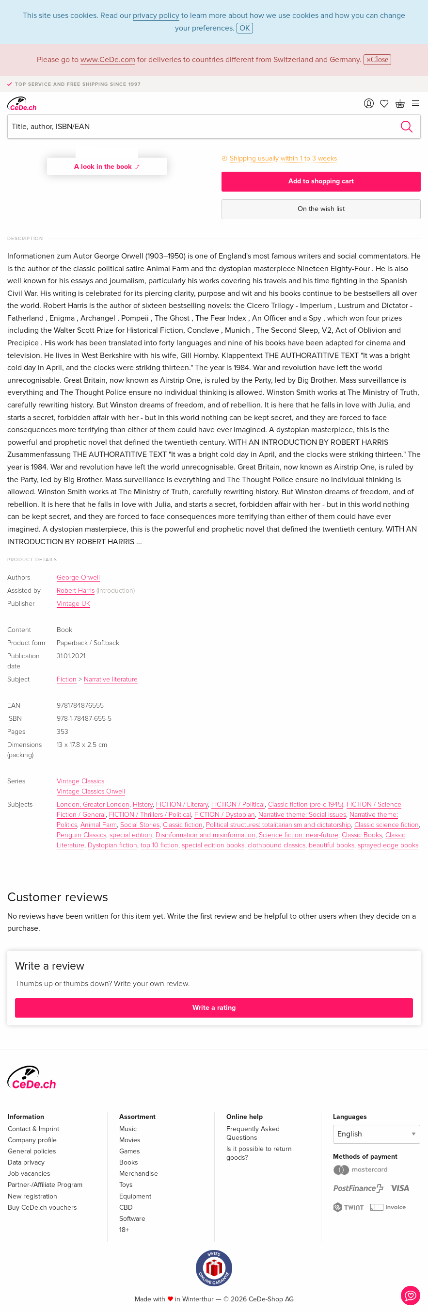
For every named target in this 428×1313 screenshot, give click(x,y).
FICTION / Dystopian (224, 814)
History (143, 804)
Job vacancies (29, 1173)
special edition (131, 835)
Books (128, 1162)
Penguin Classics (81, 835)
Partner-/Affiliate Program (45, 1185)
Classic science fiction (386, 825)
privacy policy (156, 15)
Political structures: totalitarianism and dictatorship (278, 825)
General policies (32, 1151)
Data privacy (26, 1162)
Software (132, 1219)
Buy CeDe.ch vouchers (42, 1207)
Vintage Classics (80, 781)
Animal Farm (98, 825)
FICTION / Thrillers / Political (150, 814)
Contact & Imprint (33, 1129)
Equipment (135, 1196)
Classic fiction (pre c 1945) (305, 804)
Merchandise (138, 1173)
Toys (126, 1185)
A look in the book (107, 166)
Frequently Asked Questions (253, 1133)
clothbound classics (276, 845)
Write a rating (214, 1008)
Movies (130, 1140)
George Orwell (78, 577)
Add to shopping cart (321, 181)
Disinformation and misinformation (205, 835)
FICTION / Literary (182, 804)
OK (244, 28)
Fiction (67, 679)
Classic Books (362, 835)
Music (128, 1129)
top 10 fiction (159, 845)
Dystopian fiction (112, 845)
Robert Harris (76, 590)
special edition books (213, 845)
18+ (124, 1230)
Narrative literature (111, 679)
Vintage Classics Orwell (91, 791)
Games (129, 1151)
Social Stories (139, 825)
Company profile (32, 1140)
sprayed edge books (388, 845)
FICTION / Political (238, 804)
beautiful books (331, 845)
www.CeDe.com (107, 60)
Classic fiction (183, 825)
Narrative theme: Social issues (302, 814)
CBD (126, 1207)
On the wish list (321, 209)
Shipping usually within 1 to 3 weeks (283, 158)
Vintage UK (73, 603)
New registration (32, 1196)
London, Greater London (93, 804)
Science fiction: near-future (298, 835)
